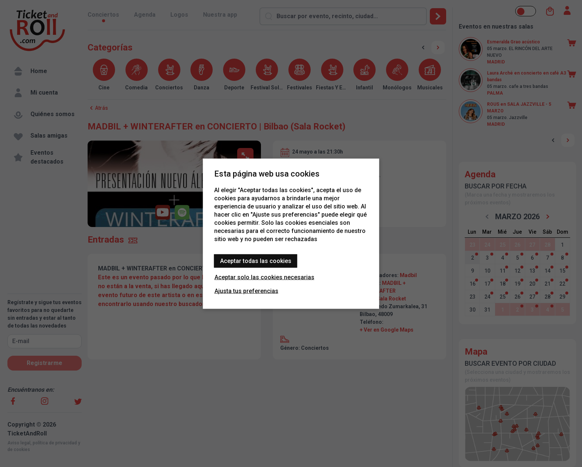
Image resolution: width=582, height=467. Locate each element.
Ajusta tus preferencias (246, 290)
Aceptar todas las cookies (255, 260)
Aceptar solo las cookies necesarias (264, 276)
